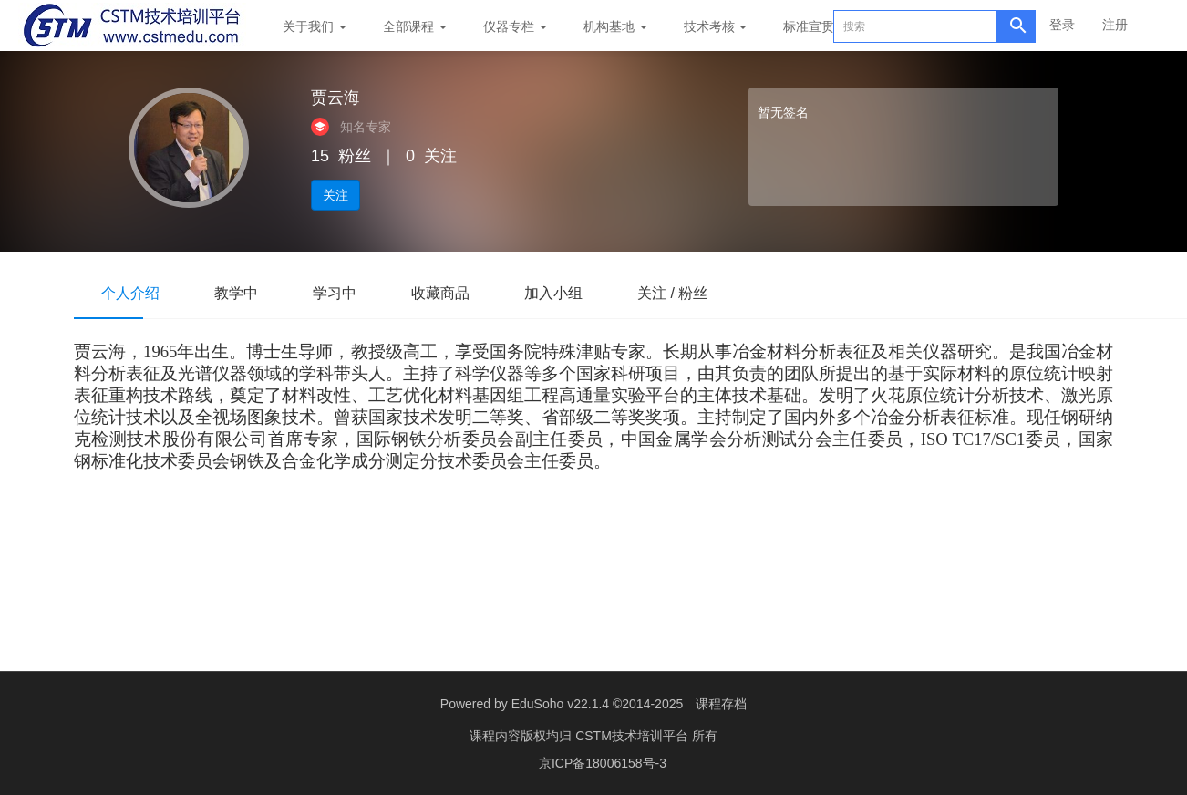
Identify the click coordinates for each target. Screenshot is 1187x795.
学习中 (334, 293)
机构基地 (615, 26)
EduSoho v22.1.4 (560, 704)
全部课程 (415, 26)
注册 (1115, 24)
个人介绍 (130, 293)
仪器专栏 (515, 26)
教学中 (236, 293)
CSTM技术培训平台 (633, 735)
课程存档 (721, 704)
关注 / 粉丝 (672, 293)
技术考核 (716, 26)
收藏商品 (440, 293)
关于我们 (314, 26)
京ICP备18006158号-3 (602, 763)
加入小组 (553, 293)
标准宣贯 (808, 26)
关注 (335, 195)
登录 (1062, 24)
